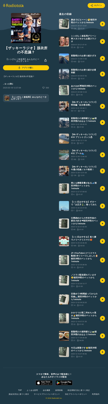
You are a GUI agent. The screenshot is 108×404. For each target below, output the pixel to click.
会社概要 (46, 390)
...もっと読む (8, 84)
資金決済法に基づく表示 (19, 394)
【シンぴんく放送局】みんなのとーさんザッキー (22, 60)
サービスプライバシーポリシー (47, 394)
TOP (20, 390)
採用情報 (59, 390)
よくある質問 (32, 390)
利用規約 (95, 394)
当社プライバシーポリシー (76, 394)
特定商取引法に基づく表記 (79, 390)
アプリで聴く (26, 67)
